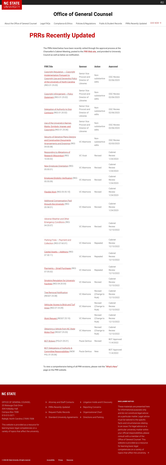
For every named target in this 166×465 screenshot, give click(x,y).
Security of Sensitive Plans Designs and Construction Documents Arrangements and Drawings (60, 140)
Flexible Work (50, 192)
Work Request (50, 318)
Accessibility (51, 460)
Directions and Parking (93, 417)
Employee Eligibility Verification (58, 178)
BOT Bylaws (49, 341)
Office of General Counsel (83, 14)
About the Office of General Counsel (21, 23)
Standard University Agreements (63, 417)
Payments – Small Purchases (57, 268)
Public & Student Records (110, 23)
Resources (70, 460)
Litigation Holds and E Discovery (97, 402)
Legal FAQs (45, 23)
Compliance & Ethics (63, 23)
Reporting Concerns (92, 407)
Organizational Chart (92, 412)
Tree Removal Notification (56, 292)
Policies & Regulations (86, 23)
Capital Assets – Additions (56, 252)
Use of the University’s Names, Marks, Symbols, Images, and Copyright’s (57, 126)
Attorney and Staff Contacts (61, 402)
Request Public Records (59, 412)
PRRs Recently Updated (136, 23)
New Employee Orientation (56, 166)
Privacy (60, 460)
